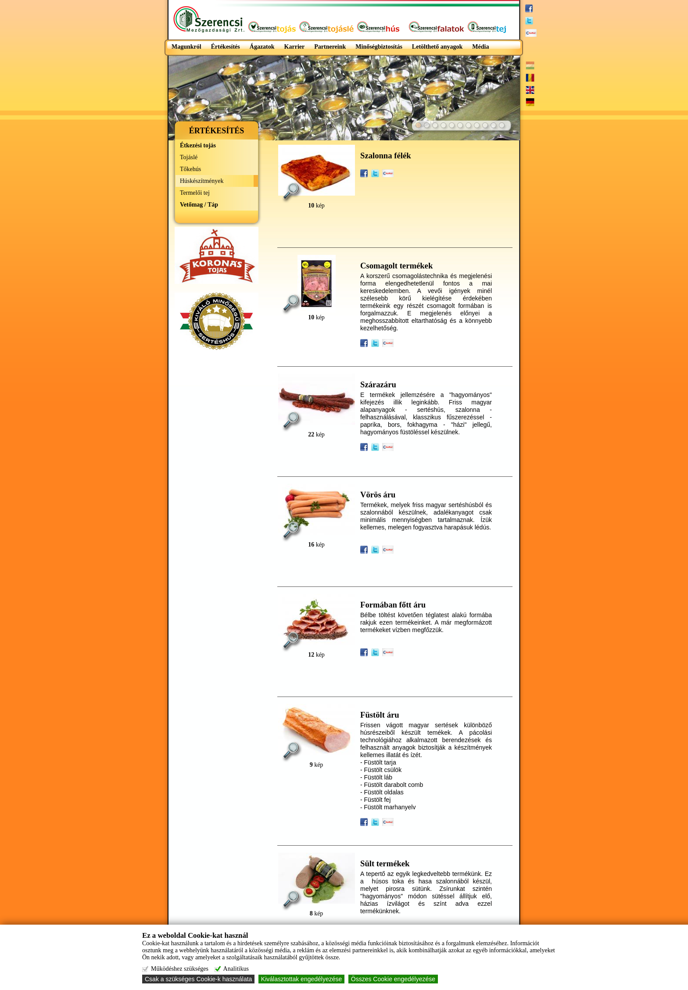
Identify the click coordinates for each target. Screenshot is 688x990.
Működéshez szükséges (179, 968)
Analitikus (236, 968)
